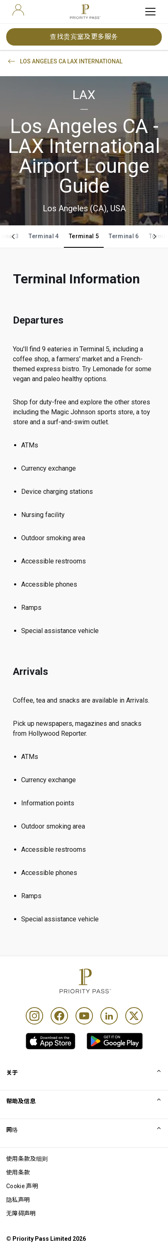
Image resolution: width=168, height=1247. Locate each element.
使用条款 (18, 1172)
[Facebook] (59, 1016)
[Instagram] (34, 1016)
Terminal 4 (44, 236)
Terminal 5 (84, 236)
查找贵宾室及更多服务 (84, 37)
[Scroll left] (13, 236)
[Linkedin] (109, 1016)
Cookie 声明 (22, 1186)
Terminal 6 (124, 236)
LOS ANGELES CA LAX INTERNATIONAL (64, 61)
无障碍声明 (21, 1213)
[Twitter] (134, 1016)
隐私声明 (18, 1199)
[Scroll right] (154, 236)
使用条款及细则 (27, 1158)
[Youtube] (84, 1016)
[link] (50, 1041)
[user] (18, 10)
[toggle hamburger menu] (150, 11)
